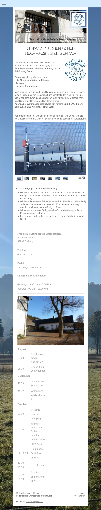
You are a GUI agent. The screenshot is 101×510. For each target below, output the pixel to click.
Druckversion (24, 493)
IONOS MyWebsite (34, 501)
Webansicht (80, 496)
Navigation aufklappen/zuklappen (50, 4)
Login (82, 493)
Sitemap (36, 493)
